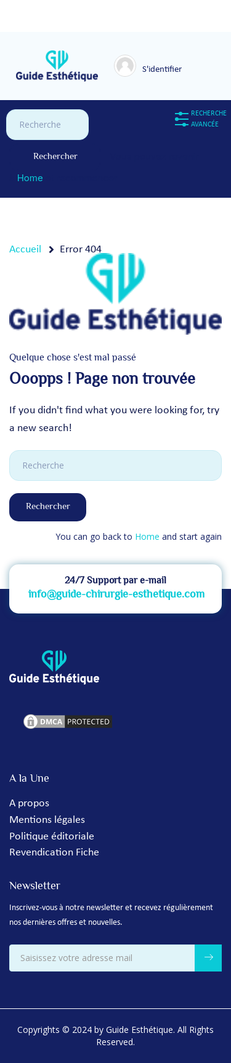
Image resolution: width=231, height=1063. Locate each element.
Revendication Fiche (54, 853)
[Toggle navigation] (188, 64)
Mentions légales (47, 820)
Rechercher (55, 157)
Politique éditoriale (51, 837)
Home (30, 178)
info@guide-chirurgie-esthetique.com (116, 595)
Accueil (25, 249)
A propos (29, 803)
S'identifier (162, 69)
